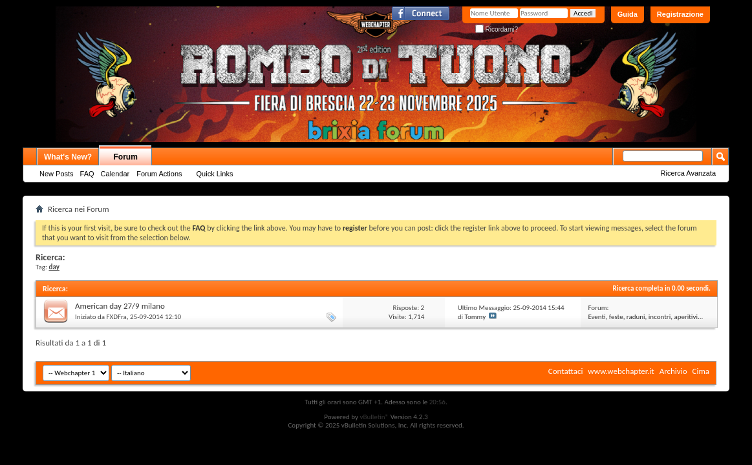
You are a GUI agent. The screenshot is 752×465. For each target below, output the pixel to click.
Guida (628, 14)
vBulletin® (374, 417)
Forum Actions (159, 174)
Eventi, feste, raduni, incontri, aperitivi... (645, 317)
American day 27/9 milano (120, 306)
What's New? (68, 156)
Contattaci (565, 371)
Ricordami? (496, 29)
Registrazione (680, 14)
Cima (700, 371)
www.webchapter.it (621, 371)
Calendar (115, 174)
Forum (126, 156)
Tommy (475, 317)
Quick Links (215, 174)
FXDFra (117, 317)
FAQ (87, 174)
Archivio (673, 371)
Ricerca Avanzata (688, 173)
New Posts (56, 174)
